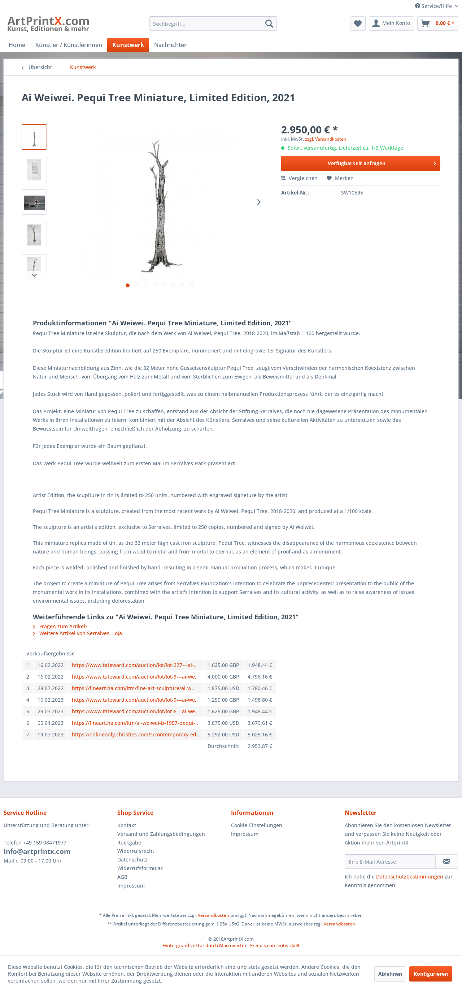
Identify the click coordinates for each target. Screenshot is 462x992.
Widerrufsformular (140, 868)
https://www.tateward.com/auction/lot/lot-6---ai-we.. (135, 711)
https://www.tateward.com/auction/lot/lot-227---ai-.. (134, 665)
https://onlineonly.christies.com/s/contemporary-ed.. (135, 734)
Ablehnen (390, 973)
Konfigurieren (431, 973)
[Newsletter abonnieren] (446, 861)
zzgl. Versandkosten (325, 139)
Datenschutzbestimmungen (409, 876)
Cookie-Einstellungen (256, 825)
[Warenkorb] (437, 23)
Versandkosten (213, 915)
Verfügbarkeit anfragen (382, 162)
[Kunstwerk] (128, 45)
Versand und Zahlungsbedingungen (161, 833)
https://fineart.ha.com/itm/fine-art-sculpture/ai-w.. (133, 688)
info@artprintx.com (37, 851)
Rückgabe (129, 842)
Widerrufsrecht (135, 850)
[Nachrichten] (171, 45)
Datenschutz (132, 859)
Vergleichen (299, 178)
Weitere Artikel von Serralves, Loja (77, 633)
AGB (122, 876)
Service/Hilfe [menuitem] (434, 6)
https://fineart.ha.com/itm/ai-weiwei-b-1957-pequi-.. (135, 722)
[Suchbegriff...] (213, 23)
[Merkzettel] (358, 23)
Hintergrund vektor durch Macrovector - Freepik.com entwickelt (231, 945)
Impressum (131, 885)
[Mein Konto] (391, 23)
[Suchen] (269, 23)
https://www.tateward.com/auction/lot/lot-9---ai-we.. (135, 676)
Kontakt (126, 825)
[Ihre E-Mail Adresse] (390, 861)
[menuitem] (213, 23)
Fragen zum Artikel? (60, 626)
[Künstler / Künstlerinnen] (68, 45)
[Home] (17, 45)
